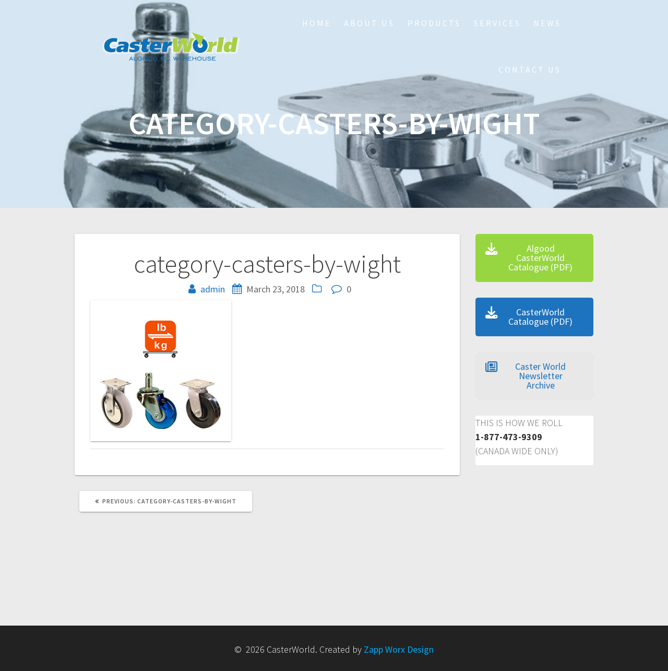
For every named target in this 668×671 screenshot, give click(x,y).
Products (434, 23)
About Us (369, 23)
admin (212, 289)
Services (497, 23)
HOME (316, 23)
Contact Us (529, 69)
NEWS (547, 23)
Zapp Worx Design (399, 649)
